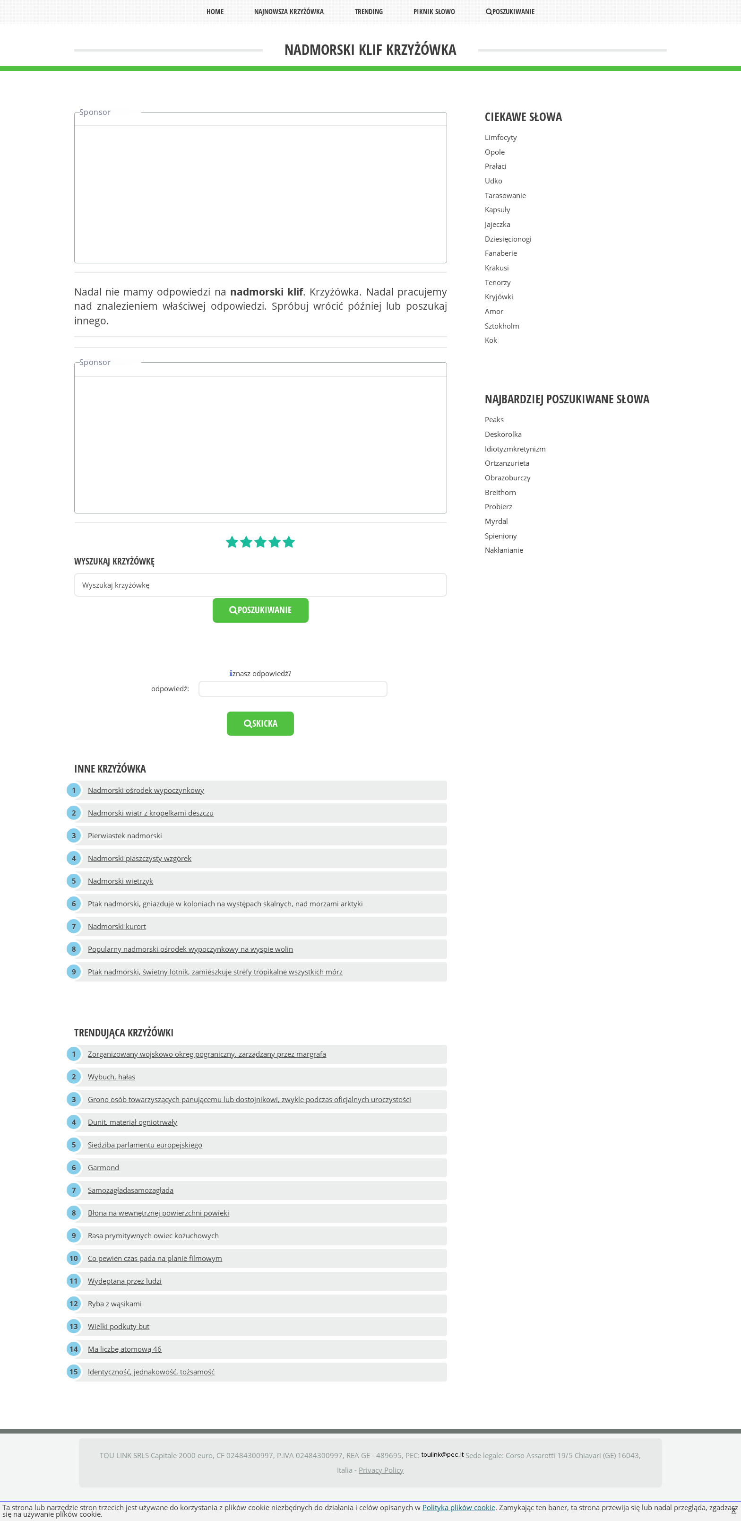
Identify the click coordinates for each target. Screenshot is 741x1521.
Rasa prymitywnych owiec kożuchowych (153, 1256)
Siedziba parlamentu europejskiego (145, 1161)
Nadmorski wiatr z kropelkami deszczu (151, 814)
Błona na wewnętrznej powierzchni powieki (159, 1232)
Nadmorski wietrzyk (121, 886)
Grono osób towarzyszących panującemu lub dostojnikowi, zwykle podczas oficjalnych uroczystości (250, 1113)
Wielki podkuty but (119, 1352)
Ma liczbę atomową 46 (125, 1376)
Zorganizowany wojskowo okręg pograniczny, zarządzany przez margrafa (207, 1065)
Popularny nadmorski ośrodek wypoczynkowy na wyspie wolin (190, 958)
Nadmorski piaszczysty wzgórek (140, 862)
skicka (260, 723)
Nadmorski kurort (117, 934)
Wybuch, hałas (112, 1089)
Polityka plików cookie (458, 1507)
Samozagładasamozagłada (131, 1209)
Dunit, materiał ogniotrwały (133, 1137)
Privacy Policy (381, 1499)
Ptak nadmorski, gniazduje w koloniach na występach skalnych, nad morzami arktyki (225, 910)
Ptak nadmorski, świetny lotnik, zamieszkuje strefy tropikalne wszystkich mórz (215, 982)
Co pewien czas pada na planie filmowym (155, 1281)
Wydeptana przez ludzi (125, 1304)
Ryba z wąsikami (115, 1328)
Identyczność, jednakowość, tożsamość (151, 1400)
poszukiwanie (260, 610)
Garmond (104, 1185)
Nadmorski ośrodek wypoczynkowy (146, 790)
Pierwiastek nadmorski (125, 838)
